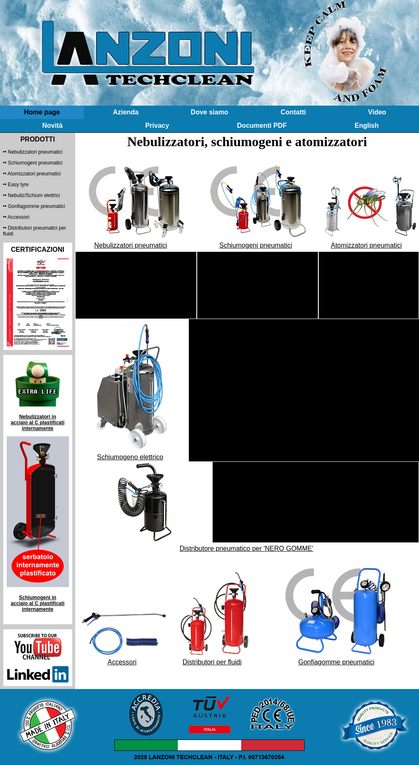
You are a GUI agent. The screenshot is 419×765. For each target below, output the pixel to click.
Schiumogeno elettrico (130, 457)
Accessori (121, 662)
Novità (52, 125)
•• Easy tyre (16, 184)
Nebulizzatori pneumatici (130, 245)
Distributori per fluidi (212, 662)
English (367, 125)
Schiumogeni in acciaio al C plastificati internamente (38, 603)
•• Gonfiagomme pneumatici (34, 206)
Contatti (293, 112)
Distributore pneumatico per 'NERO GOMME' (246, 548)
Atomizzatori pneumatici (366, 245)
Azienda (125, 112)
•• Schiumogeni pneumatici (32, 163)
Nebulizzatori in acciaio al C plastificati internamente (38, 422)
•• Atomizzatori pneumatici (32, 174)
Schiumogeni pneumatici (255, 245)
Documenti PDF (262, 125)
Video (377, 112)
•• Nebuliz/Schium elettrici (31, 195)
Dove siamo (210, 112)
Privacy (157, 125)
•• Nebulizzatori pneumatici (32, 152)
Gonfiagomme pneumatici (336, 662)
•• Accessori (16, 217)
